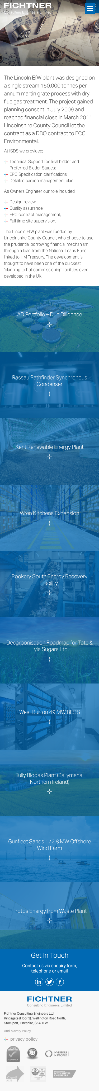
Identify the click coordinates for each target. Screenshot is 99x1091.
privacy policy (23, 1039)
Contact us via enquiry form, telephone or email (49, 968)
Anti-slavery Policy (18, 1031)
